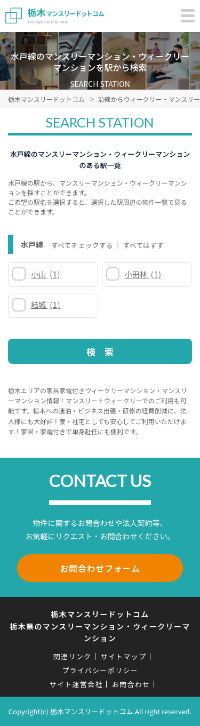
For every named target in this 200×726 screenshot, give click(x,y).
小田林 (143, 274)
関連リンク (72, 656)
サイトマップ (123, 656)
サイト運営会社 (76, 684)
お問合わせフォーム (100, 568)
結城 (45, 304)
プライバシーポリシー (100, 670)
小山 (45, 274)
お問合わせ (131, 684)
